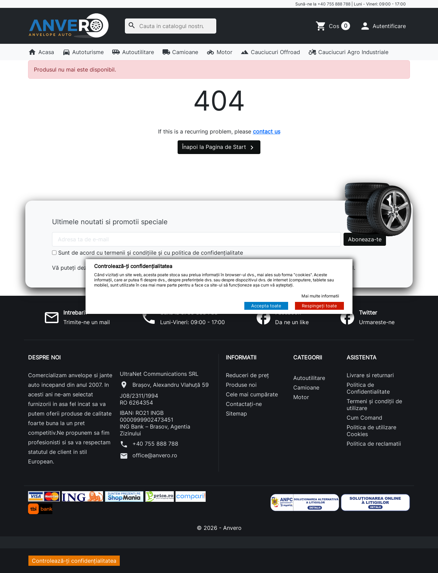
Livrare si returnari (370, 375)
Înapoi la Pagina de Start (219, 147)
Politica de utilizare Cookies (371, 430)
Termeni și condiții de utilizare (374, 404)
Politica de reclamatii (374, 443)
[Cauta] (170, 26)
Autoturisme (83, 52)
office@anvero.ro (148, 456)
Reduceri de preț (247, 375)
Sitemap (236, 413)
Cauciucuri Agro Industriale (348, 52)
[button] (383, 26)
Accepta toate (266, 305)
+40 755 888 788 (334, 4)
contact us (266, 131)
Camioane (180, 52)
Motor (219, 52)
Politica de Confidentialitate (368, 388)
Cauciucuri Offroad (270, 52)
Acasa (41, 52)
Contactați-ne (244, 403)
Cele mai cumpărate (252, 394)
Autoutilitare (133, 52)
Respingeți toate (319, 305)
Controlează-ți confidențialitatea (74, 560)
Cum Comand (364, 417)
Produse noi (241, 384)
